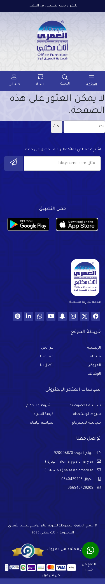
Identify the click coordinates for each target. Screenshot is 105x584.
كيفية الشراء (43, 414)
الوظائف (94, 374)
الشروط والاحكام (39, 406)
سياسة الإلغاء (41, 423)
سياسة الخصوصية (85, 406)
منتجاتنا (94, 357)
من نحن (47, 348)
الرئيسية (94, 348)
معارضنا (46, 357)
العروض (94, 365)
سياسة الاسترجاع (86, 423)
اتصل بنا (46, 365)
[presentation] (58, 187)
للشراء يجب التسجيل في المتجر (53, 6)
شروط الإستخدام (87, 414)
